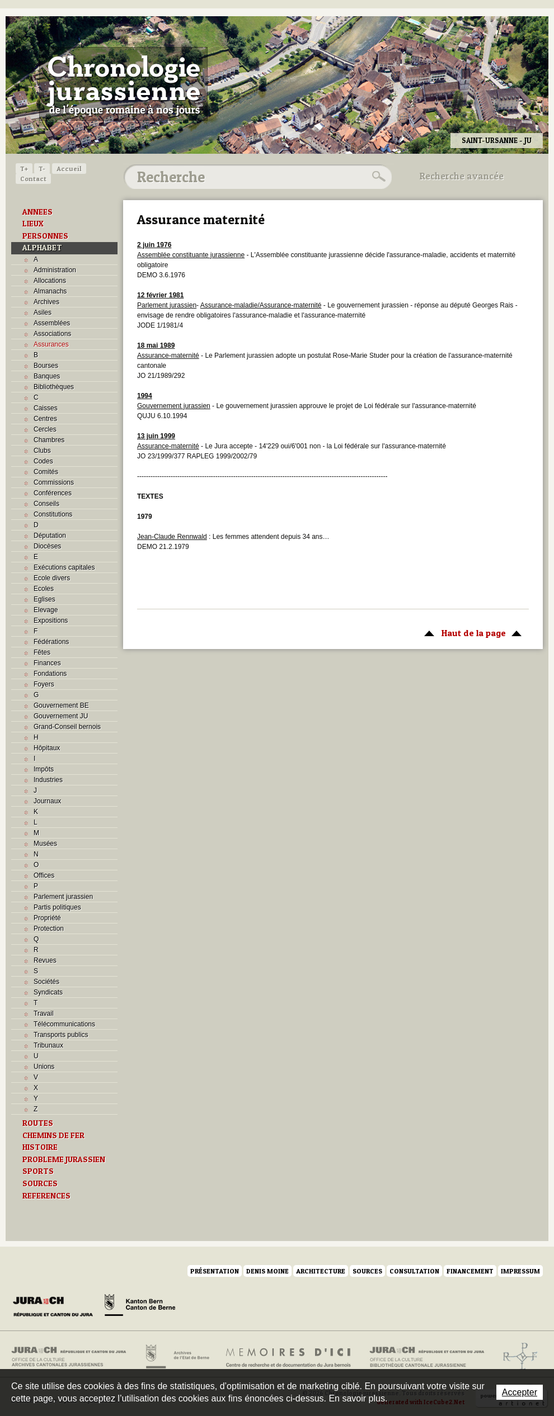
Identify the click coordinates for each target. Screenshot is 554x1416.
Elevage (46, 610)
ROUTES (37, 1123)
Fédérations (51, 642)
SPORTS (38, 1171)
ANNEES (37, 212)
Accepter (519, 1392)
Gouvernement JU (61, 716)
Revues (45, 960)
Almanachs (50, 291)
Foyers (44, 684)
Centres (45, 419)
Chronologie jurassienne (123, 84)
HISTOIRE (40, 1147)
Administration (55, 270)
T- (42, 168)
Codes (43, 461)
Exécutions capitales (64, 567)
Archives (46, 302)
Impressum (520, 1271)
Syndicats (48, 992)
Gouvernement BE (61, 705)
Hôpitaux (47, 748)
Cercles (45, 429)
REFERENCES (46, 1196)
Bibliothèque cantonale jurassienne (427, 1356)
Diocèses (47, 546)
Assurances (51, 344)
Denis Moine (267, 1271)
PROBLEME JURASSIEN (63, 1159)
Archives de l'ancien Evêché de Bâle (517, 1356)
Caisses (46, 408)
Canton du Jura (56, 1307)
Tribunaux (48, 1045)
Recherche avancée (462, 176)
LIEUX (33, 224)
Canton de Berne (140, 1307)
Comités (46, 472)
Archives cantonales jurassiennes (73, 1356)
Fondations (50, 674)
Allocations (50, 281)
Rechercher (377, 177)
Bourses (46, 366)
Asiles (42, 312)
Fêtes (42, 652)
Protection (49, 928)
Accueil (69, 168)
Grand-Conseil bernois (67, 727)
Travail (44, 1013)
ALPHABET (42, 248)
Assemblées (52, 323)
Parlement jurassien (63, 897)
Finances (47, 663)
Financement (470, 1271)
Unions (44, 1067)
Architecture (320, 1271)
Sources (367, 1271)
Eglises (44, 599)
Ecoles (44, 589)
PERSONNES (45, 236)
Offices (44, 875)
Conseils (46, 504)
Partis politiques (57, 907)
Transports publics (61, 1035)
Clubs (42, 450)
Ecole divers (52, 578)
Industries (48, 780)
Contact (33, 178)
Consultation (414, 1271)
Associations (52, 334)
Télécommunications (64, 1024)
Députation (50, 535)
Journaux (47, 801)
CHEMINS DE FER (53, 1135)
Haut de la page (471, 632)
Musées (45, 843)
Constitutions (53, 514)
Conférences (53, 493)
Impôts (44, 769)
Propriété (47, 918)
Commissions (54, 482)
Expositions (51, 620)
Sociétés (46, 982)
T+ (24, 168)
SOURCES (40, 1183)
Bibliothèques (54, 387)
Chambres (49, 440)
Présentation (214, 1271)
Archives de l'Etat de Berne (176, 1356)
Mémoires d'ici (289, 1356)
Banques (47, 376)
